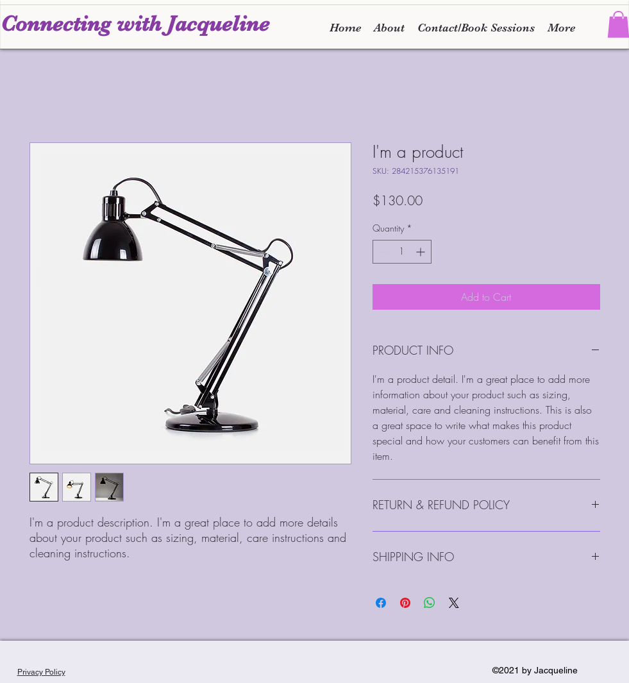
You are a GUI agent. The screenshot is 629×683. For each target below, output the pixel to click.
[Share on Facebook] (381, 603)
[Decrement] (382, 251)
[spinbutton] (402, 251)
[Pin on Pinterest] (405, 603)
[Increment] (422, 251)
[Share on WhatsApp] (429, 603)
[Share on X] (454, 603)
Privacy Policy (41, 672)
